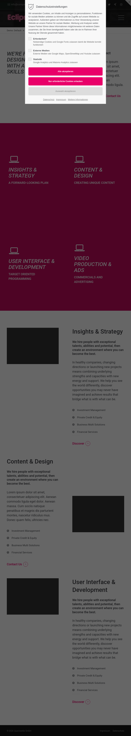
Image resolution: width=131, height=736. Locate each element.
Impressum (61, 99)
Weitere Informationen (78, 99)
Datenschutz (48, 99)
